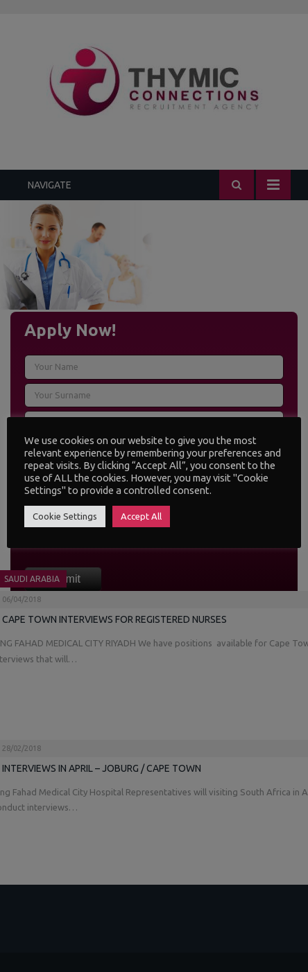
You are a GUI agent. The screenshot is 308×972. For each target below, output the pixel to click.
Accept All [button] (141, 516)
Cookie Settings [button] (65, 516)
